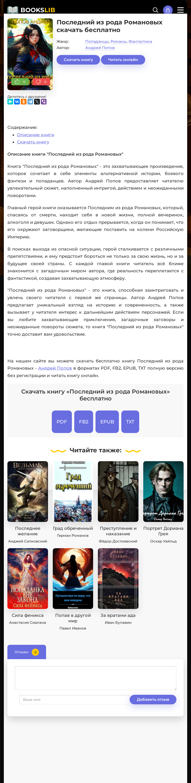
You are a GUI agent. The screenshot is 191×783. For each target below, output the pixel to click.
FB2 (83, 422)
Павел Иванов (72, 628)
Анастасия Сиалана (27, 622)
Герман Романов (73, 535)
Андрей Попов (100, 47)
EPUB (107, 422)
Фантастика (140, 41)
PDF (62, 422)
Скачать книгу (78, 59)
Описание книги (35, 134)
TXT (130, 422)
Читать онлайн (123, 59)
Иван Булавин (118, 622)
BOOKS (38, 10)
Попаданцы (97, 41)
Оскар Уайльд (163, 541)
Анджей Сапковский (27, 541)
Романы (119, 41)
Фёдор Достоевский (118, 541)
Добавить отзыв (38, 699)
